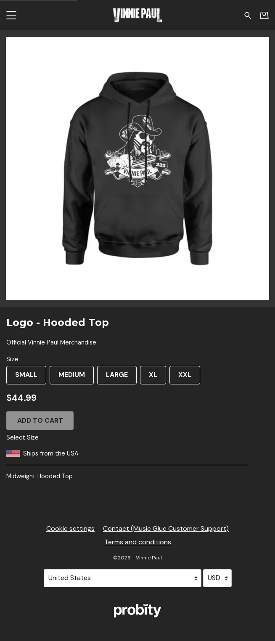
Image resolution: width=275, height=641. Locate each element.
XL (148, 377)
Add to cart (40, 420)
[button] (11, 15)
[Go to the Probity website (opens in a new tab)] (137, 610)
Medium (67, 377)
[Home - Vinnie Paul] (137, 15)
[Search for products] (247, 14)
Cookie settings (70, 528)
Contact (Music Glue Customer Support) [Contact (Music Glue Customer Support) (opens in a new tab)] (166, 528)
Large (112, 377)
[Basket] (264, 15)
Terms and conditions (137, 542)
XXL (180, 377)
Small (21, 377)
